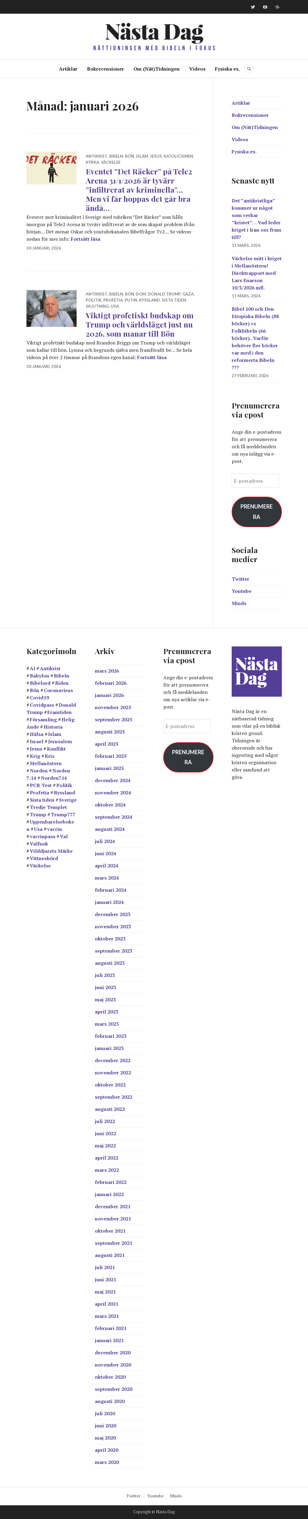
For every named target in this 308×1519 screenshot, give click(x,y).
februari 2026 (110, 683)
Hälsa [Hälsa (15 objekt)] (36, 734)
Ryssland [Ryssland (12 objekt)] (64, 792)
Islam (142, 156)
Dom (141, 294)
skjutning (97, 306)
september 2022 (113, 1097)
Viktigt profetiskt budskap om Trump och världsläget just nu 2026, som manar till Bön (140, 324)
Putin (131, 300)
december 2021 (112, 1206)
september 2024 (113, 817)
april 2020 (106, 1450)
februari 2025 (110, 756)
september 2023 (113, 950)
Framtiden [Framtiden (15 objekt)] (59, 712)
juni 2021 (105, 1279)
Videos (197, 68)
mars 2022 (107, 1170)
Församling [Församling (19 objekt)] (43, 719)
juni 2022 (105, 1133)
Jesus (156, 156)
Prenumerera (257, 511)
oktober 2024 (110, 804)
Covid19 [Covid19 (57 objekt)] (39, 697)
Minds (239, 603)
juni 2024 (105, 853)
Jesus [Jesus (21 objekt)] (36, 748)
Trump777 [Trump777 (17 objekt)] (63, 814)
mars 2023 (107, 1023)
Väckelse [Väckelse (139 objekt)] (40, 865)
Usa (115, 306)
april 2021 (106, 1303)
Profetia (113, 300)
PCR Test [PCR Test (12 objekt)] (41, 785)
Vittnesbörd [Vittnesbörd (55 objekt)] (44, 858)
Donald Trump (164, 294)
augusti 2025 (110, 731)
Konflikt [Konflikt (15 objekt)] (56, 748)
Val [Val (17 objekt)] (64, 836)
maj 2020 (105, 1437)
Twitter (240, 579)
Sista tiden (174, 300)
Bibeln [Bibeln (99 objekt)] (61, 675)
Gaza (188, 294)
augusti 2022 (110, 1109)
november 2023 (113, 926)
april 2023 (106, 1011)
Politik (94, 300)
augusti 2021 (110, 1255)
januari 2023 (109, 1048)
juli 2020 (105, 1413)
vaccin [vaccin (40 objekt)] (54, 829)
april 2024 (106, 865)
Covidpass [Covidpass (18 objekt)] (42, 705)
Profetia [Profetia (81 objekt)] (39, 792)
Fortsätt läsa (85, 239)
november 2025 (113, 707)
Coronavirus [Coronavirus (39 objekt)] (58, 690)
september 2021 (113, 1243)
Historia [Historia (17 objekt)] (53, 726)
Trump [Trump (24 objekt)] (38, 814)
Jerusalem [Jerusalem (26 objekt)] (60, 741)
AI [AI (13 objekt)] (32, 668)
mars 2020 (107, 1462)
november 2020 (113, 1364)
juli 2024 (105, 841)
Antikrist (96, 156)
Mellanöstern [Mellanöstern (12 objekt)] (46, 763)
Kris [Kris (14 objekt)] (49, 756)
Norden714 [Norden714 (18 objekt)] (54, 778)
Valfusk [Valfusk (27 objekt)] (39, 843)
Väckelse (110, 162)
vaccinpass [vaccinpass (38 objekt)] (42, 836)
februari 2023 (110, 1036)
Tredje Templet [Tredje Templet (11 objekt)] (48, 807)
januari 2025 (109, 768)
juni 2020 (105, 1425)
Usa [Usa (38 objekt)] (38, 829)
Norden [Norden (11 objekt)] (39, 770)
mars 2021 (107, 1316)
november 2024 (113, 792)
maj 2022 (105, 1145)
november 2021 (113, 1218)
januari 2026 (109, 695)
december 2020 (112, 1352)
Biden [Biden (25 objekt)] (62, 683)
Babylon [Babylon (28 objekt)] (39, 675)
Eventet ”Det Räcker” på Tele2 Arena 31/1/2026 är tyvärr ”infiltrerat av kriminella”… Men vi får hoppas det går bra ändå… (139, 189)
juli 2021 (105, 1267)
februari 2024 (110, 890)
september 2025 (113, 719)
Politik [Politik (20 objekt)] (64, 785)
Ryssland (149, 300)
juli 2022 (105, 1121)
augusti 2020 (110, 1401)
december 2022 (112, 1060)
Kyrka (92, 162)
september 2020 (113, 1389)
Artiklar (68, 68)
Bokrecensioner (105, 68)
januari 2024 (109, 902)
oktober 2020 (110, 1377)
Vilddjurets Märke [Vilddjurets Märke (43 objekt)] (51, 851)
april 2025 (106, 743)
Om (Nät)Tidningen (156, 68)
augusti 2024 (110, 829)
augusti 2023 (110, 963)
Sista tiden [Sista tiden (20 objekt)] (42, 799)
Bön (129, 156)
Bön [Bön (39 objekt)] (34, 690)
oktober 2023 (110, 938)
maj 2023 (105, 999)
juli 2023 (105, 975)
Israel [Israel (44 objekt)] (36, 741)
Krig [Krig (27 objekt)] (35, 756)
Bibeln (116, 156)
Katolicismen (178, 156)
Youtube (241, 591)
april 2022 (106, 1157)
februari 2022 (110, 1182)
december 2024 (112, 780)
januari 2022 (109, 1194)
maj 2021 (105, 1291)
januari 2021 (109, 1340)
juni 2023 (105, 987)
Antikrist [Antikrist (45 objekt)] (50, 668)
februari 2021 (110, 1328)
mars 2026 (107, 670)
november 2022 (113, 1072)
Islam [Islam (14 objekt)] (54, 734)
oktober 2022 (110, 1084)
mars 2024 (107, 877)
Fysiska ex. (227, 68)
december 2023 (112, 914)
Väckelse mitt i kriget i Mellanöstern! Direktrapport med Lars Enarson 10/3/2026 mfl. (257, 273)
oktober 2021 (110, 1230)
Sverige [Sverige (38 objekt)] (68, 799)
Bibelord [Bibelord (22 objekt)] (40, 683)
